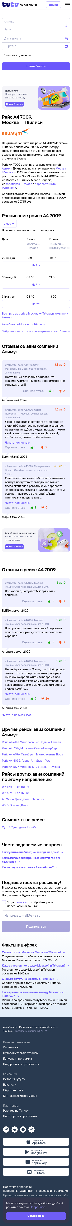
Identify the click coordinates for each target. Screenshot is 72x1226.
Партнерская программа (20, 1116)
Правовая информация (52, 1190)
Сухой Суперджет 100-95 (19, 827)
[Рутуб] (31, 1128)
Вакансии (9, 1084)
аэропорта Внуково (19, 184)
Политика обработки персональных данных (18, 1188)
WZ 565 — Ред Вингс (15, 787)
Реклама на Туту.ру (16, 1110)
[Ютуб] (23, 1128)
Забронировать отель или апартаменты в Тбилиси (36, 331)
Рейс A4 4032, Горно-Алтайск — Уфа (26, 760)
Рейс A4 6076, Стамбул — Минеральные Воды (32, 754)
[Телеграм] (6, 1128)
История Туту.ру (14, 1079)
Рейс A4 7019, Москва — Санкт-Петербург (30, 748)
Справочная (11, 1047)
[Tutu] (10, 4)
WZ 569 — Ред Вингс (15, 793)
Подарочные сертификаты (21, 1064)
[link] (14, 104)
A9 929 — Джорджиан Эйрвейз (23, 799)
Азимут (7, 168)
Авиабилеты (10, 1027)
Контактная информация (20, 1096)
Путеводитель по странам (20, 1053)
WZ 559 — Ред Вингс (15, 805)
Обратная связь (13, 1090)
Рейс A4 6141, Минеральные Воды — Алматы (31, 742)
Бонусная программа (17, 1058)
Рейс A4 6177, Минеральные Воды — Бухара (31, 767)
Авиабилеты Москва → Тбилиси (23, 324)
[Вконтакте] (15, 1128)
